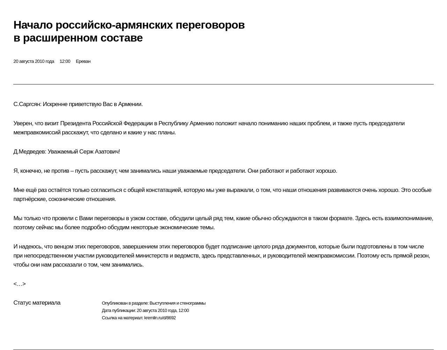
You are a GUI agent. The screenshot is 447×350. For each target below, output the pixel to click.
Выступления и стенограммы (177, 303)
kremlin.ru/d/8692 (160, 317)
